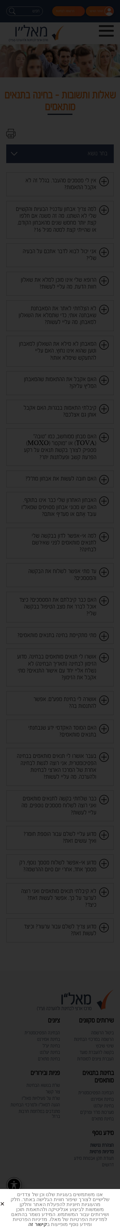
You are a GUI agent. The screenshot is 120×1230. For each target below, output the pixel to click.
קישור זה (37, 1224)
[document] (60, 615)
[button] (9, 1198)
